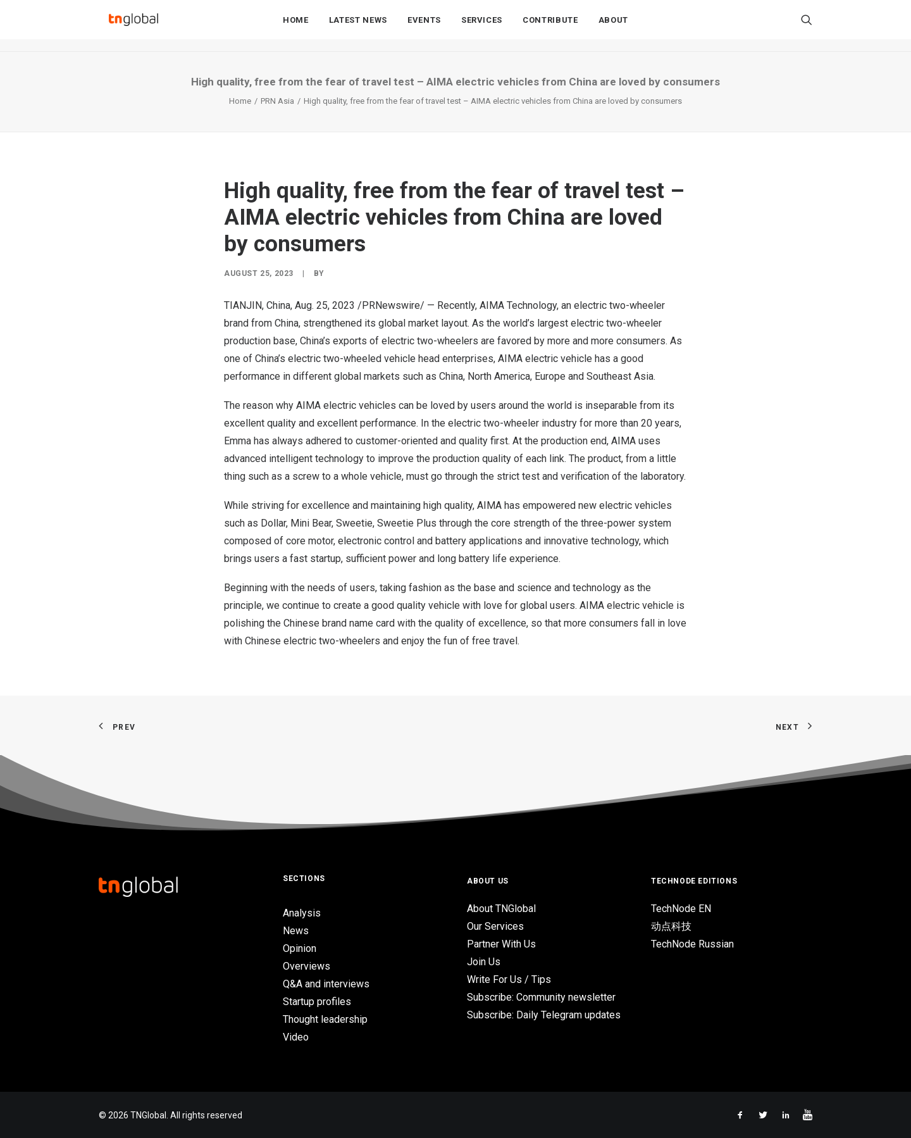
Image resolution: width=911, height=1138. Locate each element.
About (613, 26)
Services (481, 26)
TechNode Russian (692, 944)
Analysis (302, 913)
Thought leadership (325, 1019)
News (296, 931)
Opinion (299, 948)
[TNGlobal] (133, 26)
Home (296, 26)
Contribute (550, 26)
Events (424, 26)
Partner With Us (501, 944)
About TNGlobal (501, 909)
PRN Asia (277, 101)
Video (296, 1037)
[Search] (806, 26)
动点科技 (671, 926)
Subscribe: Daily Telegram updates (544, 1015)
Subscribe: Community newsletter (541, 997)
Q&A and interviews (326, 984)
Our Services (495, 926)
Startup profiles (317, 1002)
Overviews (306, 966)
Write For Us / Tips (509, 979)
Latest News (358, 26)
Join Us (483, 962)
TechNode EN (681, 909)
